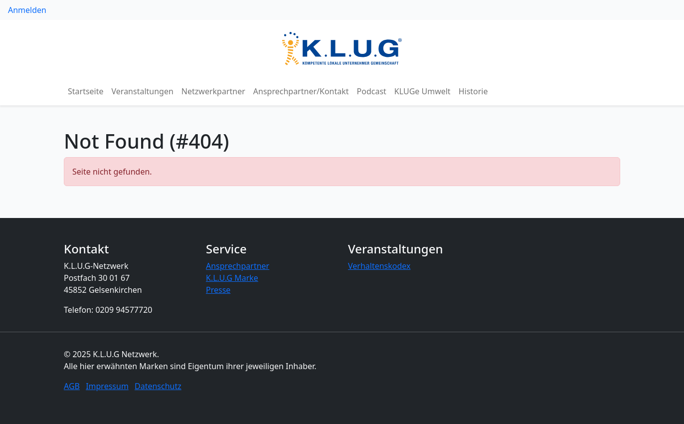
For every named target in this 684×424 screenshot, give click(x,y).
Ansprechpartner (237, 265)
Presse (218, 289)
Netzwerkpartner (213, 91)
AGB (72, 386)
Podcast (371, 91)
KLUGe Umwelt (422, 91)
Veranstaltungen (142, 91)
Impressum (107, 386)
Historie (473, 91)
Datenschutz (158, 386)
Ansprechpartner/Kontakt (301, 91)
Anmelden (27, 9)
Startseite (86, 91)
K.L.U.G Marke (232, 277)
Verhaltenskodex (379, 265)
